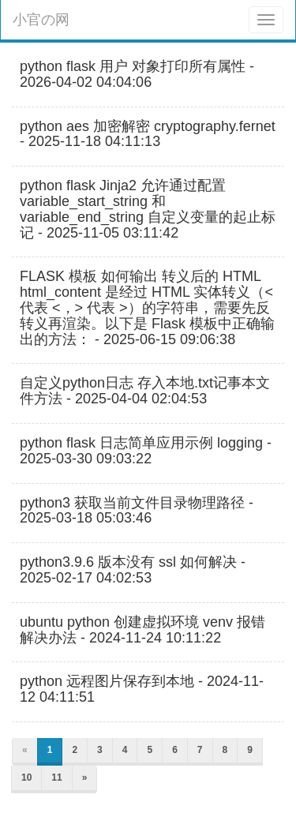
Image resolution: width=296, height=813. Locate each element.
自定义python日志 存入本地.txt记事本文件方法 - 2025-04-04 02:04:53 (145, 391)
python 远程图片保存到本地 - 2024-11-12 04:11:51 (142, 689)
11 (56, 777)
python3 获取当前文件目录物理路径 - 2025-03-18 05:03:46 (136, 511)
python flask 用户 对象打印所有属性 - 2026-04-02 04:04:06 (137, 74)
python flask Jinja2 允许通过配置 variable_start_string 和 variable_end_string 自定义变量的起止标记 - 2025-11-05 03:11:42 (147, 209)
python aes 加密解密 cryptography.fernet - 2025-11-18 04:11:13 (147, 134)
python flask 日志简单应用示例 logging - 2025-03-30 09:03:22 (146, 451)
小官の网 (41, 20)
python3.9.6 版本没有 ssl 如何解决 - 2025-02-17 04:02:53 (132, 570)
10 (26, 777)
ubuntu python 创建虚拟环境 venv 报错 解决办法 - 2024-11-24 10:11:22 (142, 630)
